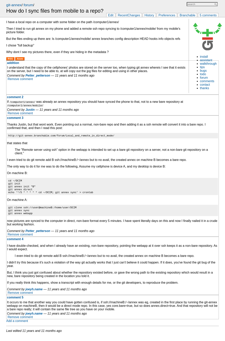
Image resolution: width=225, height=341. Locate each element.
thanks (204, 88)
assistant (206, 60)
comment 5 (15, 302)
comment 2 (15, 97)
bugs (203, 70)
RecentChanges (129, 15)
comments (207, 81)
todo (203, 74)
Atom (20, 58)
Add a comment (17, 326)
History (149, 15)
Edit (110, 15)
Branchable (187, 15)
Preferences (167, 15)
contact (205, 84)
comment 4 (15, 244)
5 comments (208, 15)
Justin (30, 109)
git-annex (14, 5)
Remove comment (20, 79)
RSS (10, 58)
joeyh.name (34, 294)
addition (13, 63)
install (204, 56)
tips (202, 67)
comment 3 (15, 117)
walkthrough (208, 63)
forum (28, 5)
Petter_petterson (37, 75)
